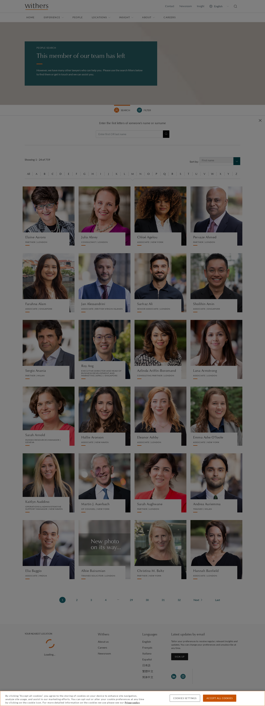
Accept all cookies (220, 698)
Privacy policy (132, 702)
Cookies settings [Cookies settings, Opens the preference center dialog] (185, 698)
